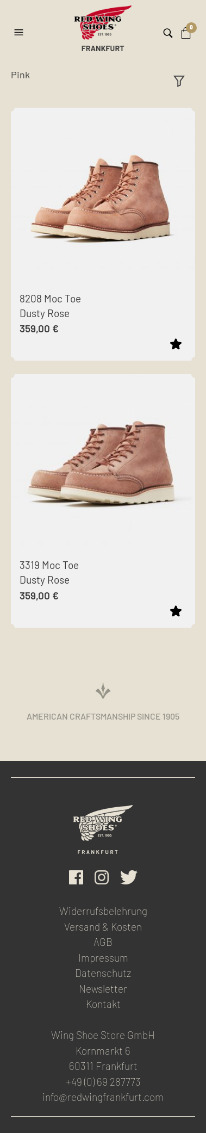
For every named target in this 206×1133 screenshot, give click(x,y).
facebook (76, 877)
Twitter (129, 877)
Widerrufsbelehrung (103, 911)
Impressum (103, 957)
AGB (103, 942)
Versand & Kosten (103, 926)
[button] (20, 28)
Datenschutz (103, 973)
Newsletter (103, 988)
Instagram (102, 877)
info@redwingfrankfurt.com (103, 1097)
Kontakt (103, 1004)
